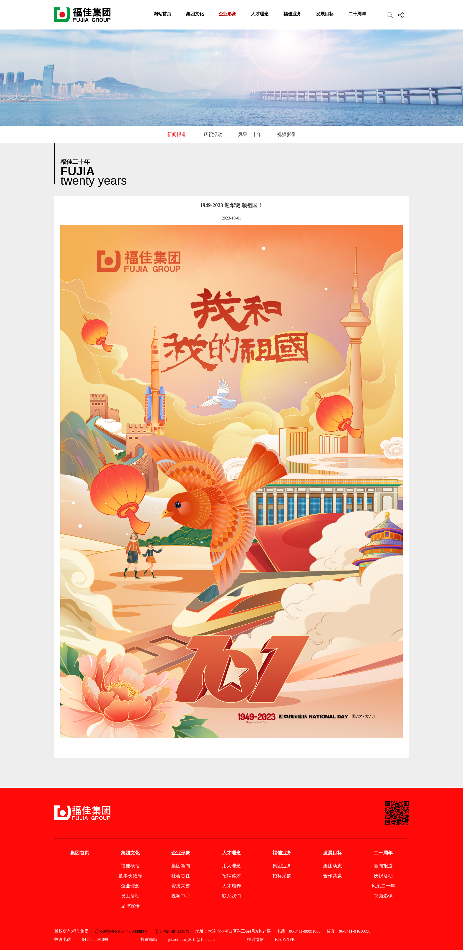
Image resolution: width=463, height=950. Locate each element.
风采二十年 (250, 134)
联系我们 (231, 895)
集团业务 (282, 865)
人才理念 (260, 14)
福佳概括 (130, 865)
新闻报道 (176, 134)
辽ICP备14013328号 (172, 931)
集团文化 (195, 14)
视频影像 (286, 134)
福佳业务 (292, 14)
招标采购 (282, 875)
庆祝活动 (213, 134)
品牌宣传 (130, 905)
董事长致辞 (130, 875)
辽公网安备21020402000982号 (121, 931)
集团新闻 (180, 865)
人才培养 (231, 885)
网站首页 (162, 14)
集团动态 (332, 865)
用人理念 (231, 865)
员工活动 (130, 895)
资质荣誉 (180, 885)
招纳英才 (231, 875)
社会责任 (180, 875)
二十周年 (357, 14)
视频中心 (180, 895)
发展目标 (325, 14)
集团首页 (79, 852)
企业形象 (227, 14)
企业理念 (130, 885)
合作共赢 (332, 875)
